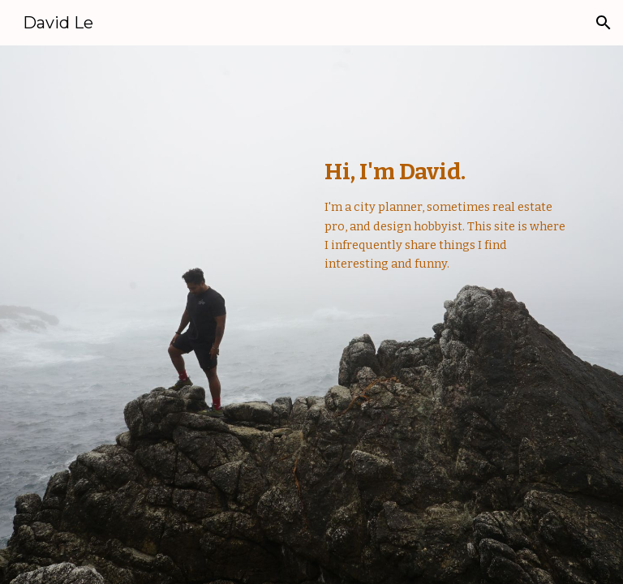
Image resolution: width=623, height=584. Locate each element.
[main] (447, 230)
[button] (603, 22)
